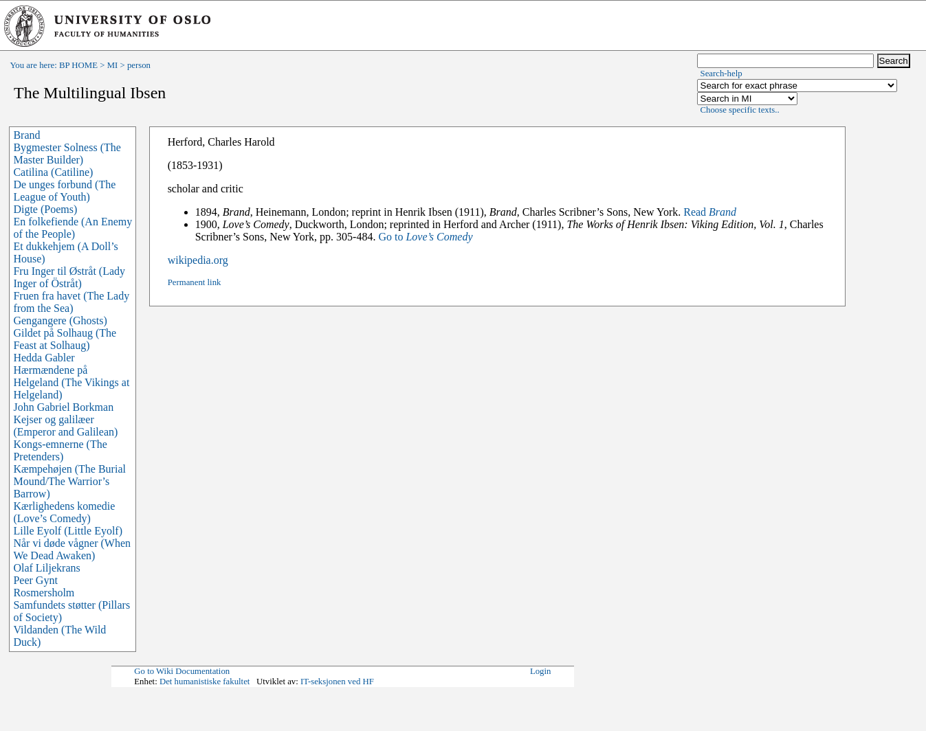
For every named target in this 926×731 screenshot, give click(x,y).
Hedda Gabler (43, 357)
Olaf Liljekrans (46, 568)
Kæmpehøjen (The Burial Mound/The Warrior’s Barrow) (69, 481)
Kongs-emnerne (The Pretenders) (60, 450)
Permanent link (194, 282)
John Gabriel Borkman (63, 407)
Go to (425, 237)
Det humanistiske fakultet (204, 681)
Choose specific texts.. (740, 110)
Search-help (721, 73)
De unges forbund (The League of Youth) (64, 191)
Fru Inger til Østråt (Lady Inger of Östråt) (69, 277)
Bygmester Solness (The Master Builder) (66, 154)
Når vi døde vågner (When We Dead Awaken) (72, 549)
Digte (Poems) (45, 209)
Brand (26, 135)
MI (112, 65)
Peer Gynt (35, 580)
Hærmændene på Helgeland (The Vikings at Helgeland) (71, 382)
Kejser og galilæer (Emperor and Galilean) (65, 426)
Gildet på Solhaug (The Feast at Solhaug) (64, 339)
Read (709, 212)
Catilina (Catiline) (53, 172)
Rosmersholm (43, 592)
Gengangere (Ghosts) (60, 320)
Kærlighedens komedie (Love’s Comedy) (64, 512)
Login (540, 671)
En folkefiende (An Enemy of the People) (72, 228)
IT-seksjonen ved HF (337, 681)
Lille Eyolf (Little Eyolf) (67, 531)
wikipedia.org (198, 260)
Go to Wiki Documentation (182, 671)
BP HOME (78, 65)
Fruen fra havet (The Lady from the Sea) (71, 302)
